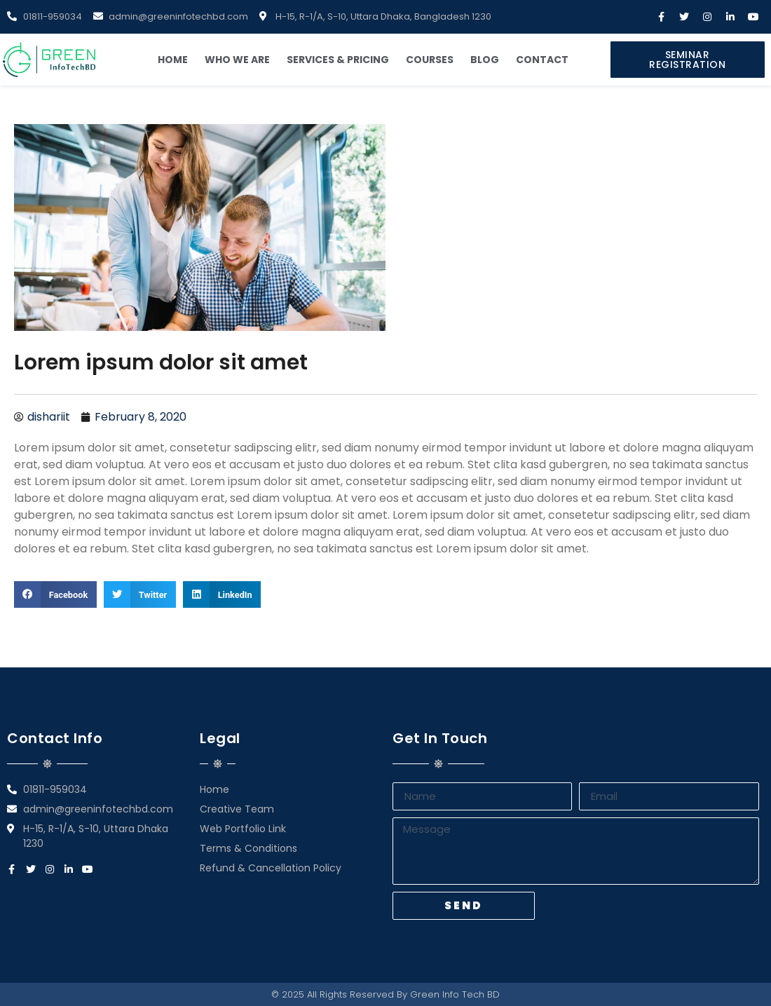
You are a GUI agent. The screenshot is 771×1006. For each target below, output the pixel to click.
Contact (542, 60)
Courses (429, 60)
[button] (687, 59)
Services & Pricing (338, 60)
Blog (484, 60)
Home (173, 60)
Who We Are (237, 60)
